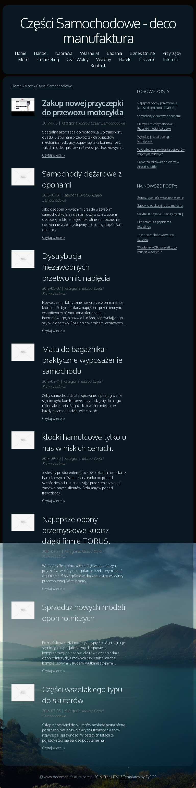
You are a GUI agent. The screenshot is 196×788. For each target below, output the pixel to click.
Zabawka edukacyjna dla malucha (160, 206)
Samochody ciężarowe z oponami (159, 116)
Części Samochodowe (54, 86)
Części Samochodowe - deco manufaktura (98, 30)
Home (16, 86)
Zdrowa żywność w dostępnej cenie (160, 198)
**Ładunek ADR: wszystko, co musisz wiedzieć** (157, 249)
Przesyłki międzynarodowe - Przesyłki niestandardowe (155, 126)
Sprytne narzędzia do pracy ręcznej (160, 214)
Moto (28, 86)
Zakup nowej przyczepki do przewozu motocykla (83, 107)
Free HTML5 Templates (121, 777)
